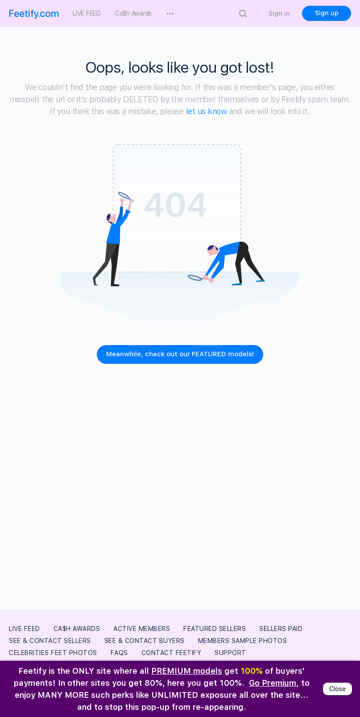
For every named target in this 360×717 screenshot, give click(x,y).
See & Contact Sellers (50, 640)
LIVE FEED (24, 628)
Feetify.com (34, 13)
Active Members (141, 628)
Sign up (327, 12)
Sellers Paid (280, 628)
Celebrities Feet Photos (53, 652)
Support (230, 652)
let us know (206, 111)
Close (337, 688)
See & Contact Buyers (144, 640)
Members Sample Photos (242, 640)
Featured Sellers (214, 628)
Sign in (279, 13)
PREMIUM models (186, 671)
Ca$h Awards (77, 628)
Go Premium (272, 683)
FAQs (119, 652)
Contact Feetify (171, 652)
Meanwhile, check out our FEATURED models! (180, 354)
